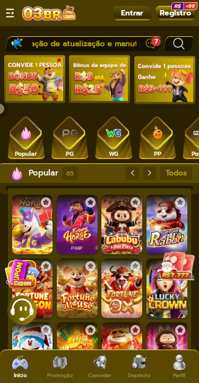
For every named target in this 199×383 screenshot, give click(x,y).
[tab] (26, 137)
